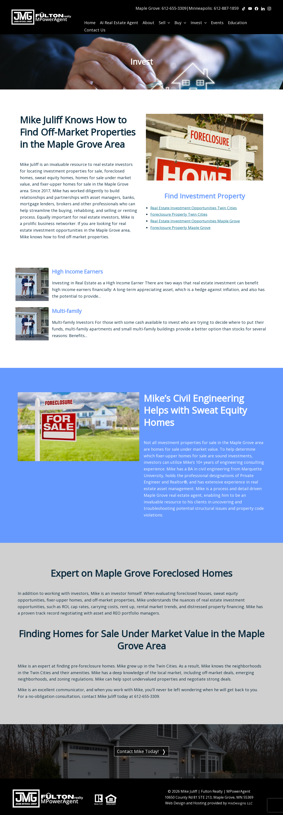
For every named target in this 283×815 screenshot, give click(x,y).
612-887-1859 (226, 5)
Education (237, 17)
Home (90, 17)
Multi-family (70, 305)
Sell (164, 17)
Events (217, 17)
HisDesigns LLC (240, 799)
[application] (167, 17)
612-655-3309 (174, 5)
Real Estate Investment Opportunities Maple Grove (199, 215)
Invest (199, 17)
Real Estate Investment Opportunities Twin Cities (197, 202)
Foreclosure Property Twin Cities (181, 209)
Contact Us (94, 24)
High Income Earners (85, 265)
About (148, 17)
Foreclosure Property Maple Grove (183, 222)
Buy (180, 17)
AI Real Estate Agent (119, 17)
